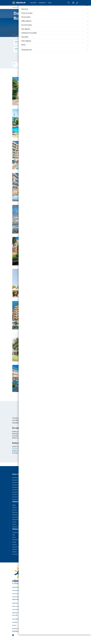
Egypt (14, 505)
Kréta (14, 537)
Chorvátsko (15, 517)
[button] (33, 2)
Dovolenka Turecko (17, 487)
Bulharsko (15, 514)
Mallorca (14, 552)
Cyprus (14, 524)
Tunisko (14, 522)
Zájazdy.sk (15, 7)
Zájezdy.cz (15, 612)
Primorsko (15, 554)
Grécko (14, 510)
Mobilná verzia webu (18, 628)
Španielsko (15, 519)
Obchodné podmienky (18, 619)
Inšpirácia (15, 603)
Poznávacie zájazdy (18, 494)
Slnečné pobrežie (17, 539)
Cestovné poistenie (17, 593)
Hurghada (15, 532)
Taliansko (15, 512)
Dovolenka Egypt (17, 477)
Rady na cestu (16, 606)
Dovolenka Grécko (17, 480)
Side (13, 535)
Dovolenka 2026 (17, 497)
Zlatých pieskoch (18, 449)
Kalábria (14, 549)
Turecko (14, 507)
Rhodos (14, 544)
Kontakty (14, 622)
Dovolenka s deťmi (17, 499)
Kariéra (14, 625)
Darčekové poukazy (18, 596)
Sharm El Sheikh (17, 547)
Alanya (14, 542)
